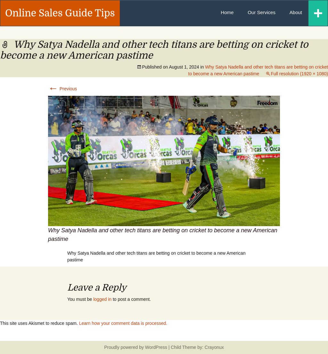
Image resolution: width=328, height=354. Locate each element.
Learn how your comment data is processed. (123, 323)
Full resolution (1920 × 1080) (299, 73)
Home (227, 12)
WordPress (156, 347)
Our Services (261, 12)
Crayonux (213, 347)
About (296, 12)
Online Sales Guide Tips (60, 13)
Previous (62, 88)
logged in (102, 299)
